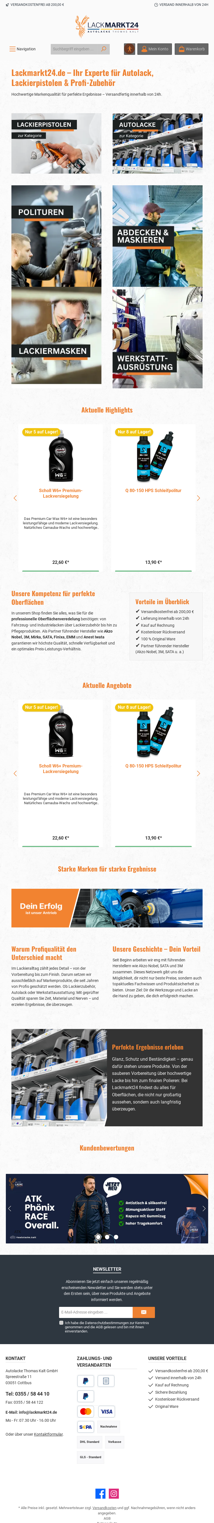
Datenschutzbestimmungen (107, 1323)
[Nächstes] (198, 498)
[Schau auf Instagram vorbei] (114, 1493)
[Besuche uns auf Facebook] (100, 1493)
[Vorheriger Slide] (10, 1208)
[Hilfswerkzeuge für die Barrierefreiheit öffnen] (129, 49)
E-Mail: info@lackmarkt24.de (31, 1412)
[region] (107, 498)
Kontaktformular (48, 1434)
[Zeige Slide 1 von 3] (98, 1237)
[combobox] (74, 49)
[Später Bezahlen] (85, 1396)
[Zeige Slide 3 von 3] (116, 1237)
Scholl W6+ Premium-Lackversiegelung (60, 493)
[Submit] (144, 1312)
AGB (99, 1327)
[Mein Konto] (154, 49)
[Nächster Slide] (204, 1208)
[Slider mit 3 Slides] (107, 1208)
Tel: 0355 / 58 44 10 (27, 1394)
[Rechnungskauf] (106, 1381)
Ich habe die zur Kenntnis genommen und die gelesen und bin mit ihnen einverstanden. (107, 1327)
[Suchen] (104, 49)
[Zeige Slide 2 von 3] (107, 1237)
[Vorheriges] (15, 498)
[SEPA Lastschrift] (85, 1427)
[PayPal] (85, 1381)
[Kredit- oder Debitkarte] (96, 1411)
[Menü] (22, 49)
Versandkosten (104, 1508)
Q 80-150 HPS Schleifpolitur (153, 490)
